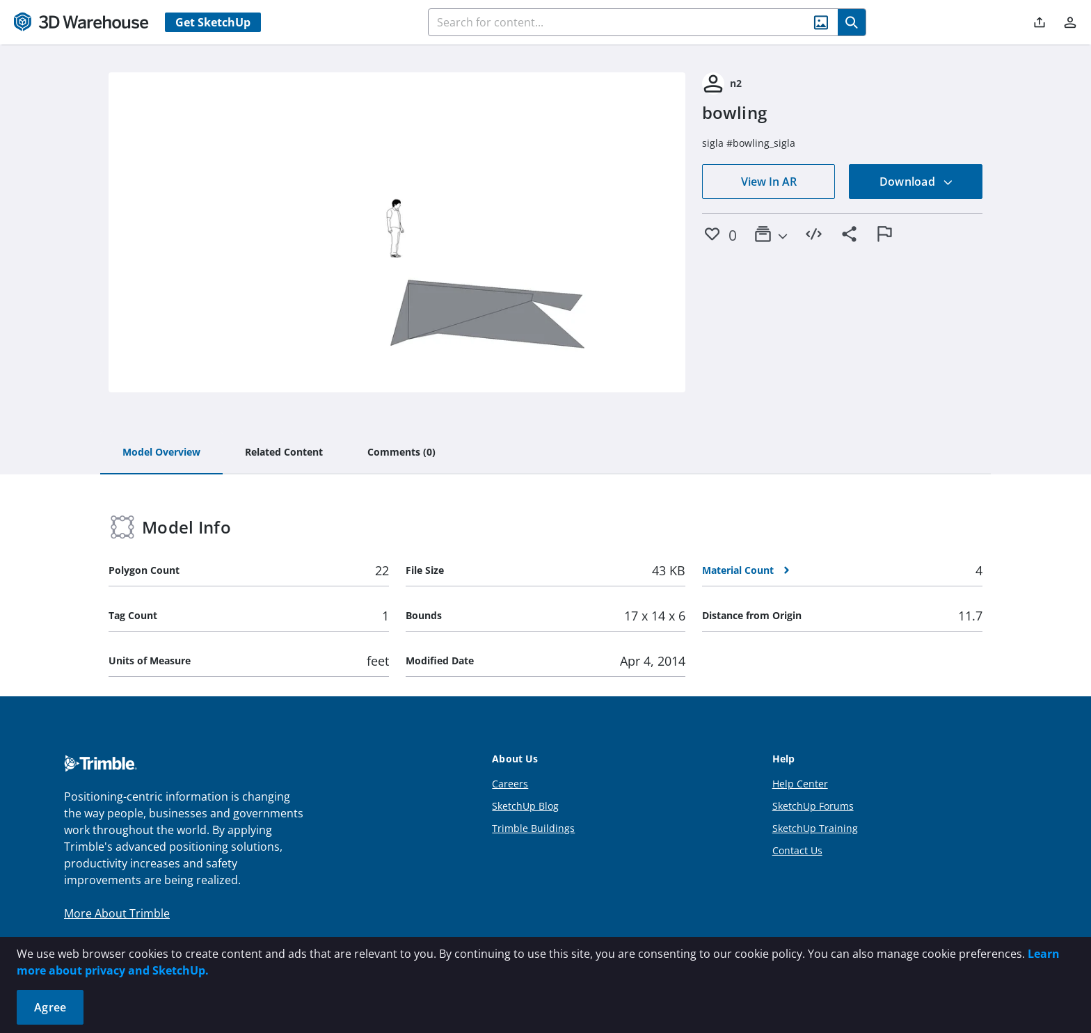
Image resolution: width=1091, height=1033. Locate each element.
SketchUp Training (815, 828)
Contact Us (797, 850)
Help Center (800, 783)
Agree (50, 1007)
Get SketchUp (212, 22)
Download (916, 181)
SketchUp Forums (813, 805)
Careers (510, 783)
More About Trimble (117, 913)
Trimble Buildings (533, 828)
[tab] (161, 452)
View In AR (769, 181)
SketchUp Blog (525, 805)
